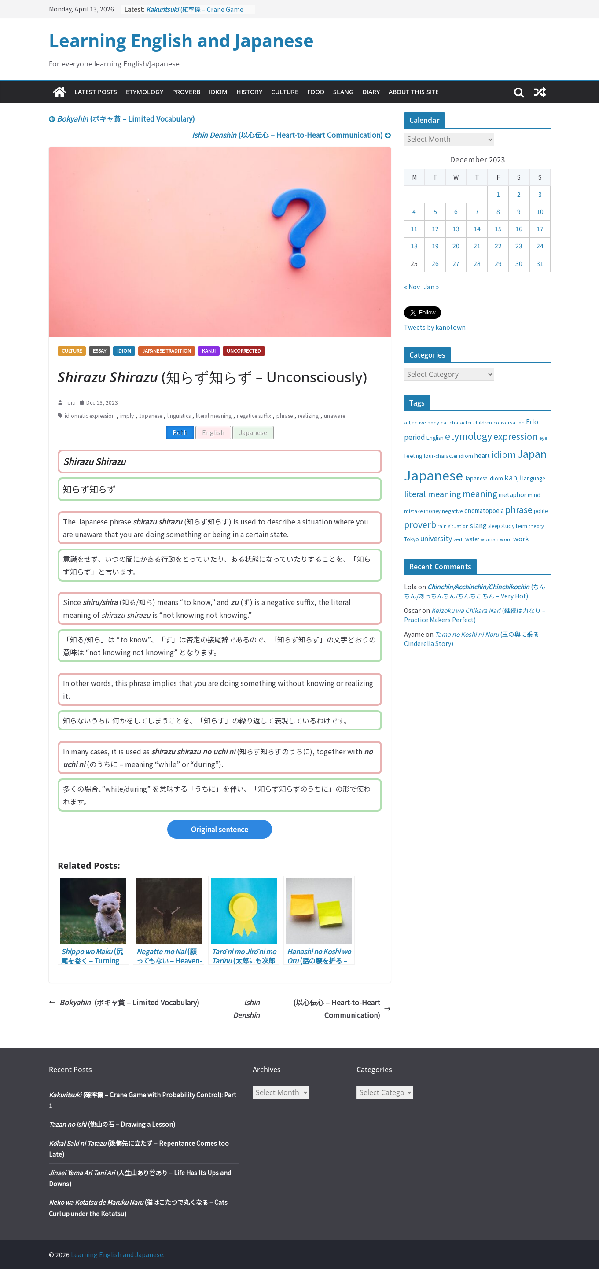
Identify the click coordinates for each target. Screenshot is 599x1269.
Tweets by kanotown (435, 327)
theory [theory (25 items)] (536, 525)
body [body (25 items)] (433, 422)
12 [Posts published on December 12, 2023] (435, 228)
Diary (371, 92)
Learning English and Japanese (181, 40)
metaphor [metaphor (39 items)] (512, 494)
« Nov (412, 286)
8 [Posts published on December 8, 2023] (498, 211)
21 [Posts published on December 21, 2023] (477, 245)
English (213, 432)
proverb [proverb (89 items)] (420, 524)
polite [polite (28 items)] (541, 510)
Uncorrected (244, 350)
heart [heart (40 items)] (482, 455)
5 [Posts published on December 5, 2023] (435, 211)
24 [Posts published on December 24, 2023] (540, 245)
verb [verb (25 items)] (458, 538)
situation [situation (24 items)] (458, 526)
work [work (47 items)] (521, 538)
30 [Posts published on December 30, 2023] (518, 263)
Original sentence (219, 829)
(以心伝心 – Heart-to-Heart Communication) (291, 134)
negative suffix (254, 415)
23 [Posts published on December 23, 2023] (518, 245)
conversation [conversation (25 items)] (509, 422)
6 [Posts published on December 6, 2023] (456, 211)
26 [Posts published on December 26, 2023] (435, 263)
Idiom (218, 92)
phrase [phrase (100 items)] (519, 509)
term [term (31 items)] (521, 526)
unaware (334, 415)
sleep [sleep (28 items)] (494, 525)
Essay (99, 350)
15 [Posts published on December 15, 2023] (498, 228)
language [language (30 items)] (533, 478)
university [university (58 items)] (436, 538)
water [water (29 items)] (472, 538)
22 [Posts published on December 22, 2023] (498, 245)
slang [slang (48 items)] (478, 525)
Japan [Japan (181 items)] (532, 453)
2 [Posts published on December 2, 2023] (519, 194)
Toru (70, 402)
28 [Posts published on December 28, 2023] (477, 263)
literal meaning (214, 415)
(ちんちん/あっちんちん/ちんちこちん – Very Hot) (474, 591)
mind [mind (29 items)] (534, 494)
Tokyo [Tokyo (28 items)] (411, 538)
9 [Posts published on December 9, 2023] (519, 211)
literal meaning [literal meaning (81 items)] (432, 493)
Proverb (186, 92)
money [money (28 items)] (432, 510)
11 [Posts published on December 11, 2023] (414, 228)
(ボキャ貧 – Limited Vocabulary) (122, 118)
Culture (284, 92)
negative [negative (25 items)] (452, 510)
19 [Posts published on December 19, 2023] (435, 245)
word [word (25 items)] (506, 538)
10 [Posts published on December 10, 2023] (540, 211)
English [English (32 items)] (435, 438)
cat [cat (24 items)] (444, 422)
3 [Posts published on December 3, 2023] (540, 194)
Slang (343, 92)
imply (127, 415)
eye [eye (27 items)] (543, 437)
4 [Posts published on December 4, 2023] (414, 211)
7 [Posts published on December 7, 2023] (477, 211)
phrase (284, 415)
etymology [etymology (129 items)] (468, 436)
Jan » (431, 286)
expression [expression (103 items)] (515, 436)
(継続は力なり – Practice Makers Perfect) (475, 615)
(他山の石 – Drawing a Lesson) (112, 1124)
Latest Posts (95, 92)
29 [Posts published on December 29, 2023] (498, 263)
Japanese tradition (166, 350)
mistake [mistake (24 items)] (413, 511)
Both (180, 432)
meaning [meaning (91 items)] (480, 493)
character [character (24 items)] (460, 422)
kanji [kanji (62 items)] (512, 477)
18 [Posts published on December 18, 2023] (414, 245)
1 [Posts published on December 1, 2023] (498, 194)
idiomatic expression (90, 415)
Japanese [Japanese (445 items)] (433, 474)
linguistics (179, 415)
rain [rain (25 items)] (442, 525)
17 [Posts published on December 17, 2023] (540, 228)
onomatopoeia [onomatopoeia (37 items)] (484, 510)
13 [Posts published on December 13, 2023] (455, 228)
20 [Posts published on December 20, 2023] (455, 245)
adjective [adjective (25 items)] (415, 422)
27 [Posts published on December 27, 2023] (455, 263)
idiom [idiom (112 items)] (503, 454)
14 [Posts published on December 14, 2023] (477, 228)
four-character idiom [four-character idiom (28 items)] (448, 455)
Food (315, 92)
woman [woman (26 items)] (489, 538)
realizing (308, 415)
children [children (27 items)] (482, 422)
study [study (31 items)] (507, 526)
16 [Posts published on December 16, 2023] (518, 228)
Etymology (144, 92)
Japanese (150, 415)
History (249, 92)
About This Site (414, 92)
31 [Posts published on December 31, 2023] (540, 263)
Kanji (209, 350)
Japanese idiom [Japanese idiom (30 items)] (483, 478)
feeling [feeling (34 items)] (413, 455)
